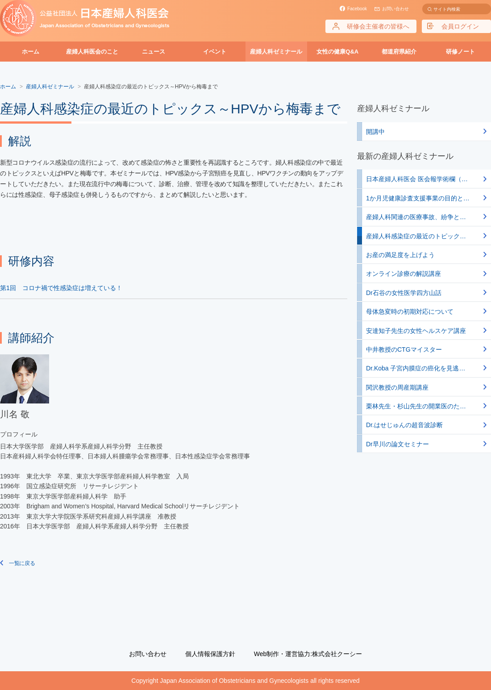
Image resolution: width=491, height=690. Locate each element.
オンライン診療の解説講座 (403, 273)
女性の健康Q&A (337, 51)
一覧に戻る (21, 563)
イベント (214, 51)
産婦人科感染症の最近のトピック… (416, 236)
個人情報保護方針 (210, 653)
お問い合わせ (395, 8)
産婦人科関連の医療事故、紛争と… (416, 216)
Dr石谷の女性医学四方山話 (403, 292)
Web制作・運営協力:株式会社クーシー (308, 653)
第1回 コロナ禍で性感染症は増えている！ (61, 287)
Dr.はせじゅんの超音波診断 (404, 424)
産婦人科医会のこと (92, 51)
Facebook (357, 8)
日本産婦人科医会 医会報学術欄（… (417, 179)
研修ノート (460, 51)
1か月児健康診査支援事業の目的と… (418, 198)
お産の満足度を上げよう (400, 254)
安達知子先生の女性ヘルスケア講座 (416, 330)
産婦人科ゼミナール (276, 51)
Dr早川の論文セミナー (397, 444)
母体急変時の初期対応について (410, 311)
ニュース (153, 51)
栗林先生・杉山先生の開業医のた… (416, 406)
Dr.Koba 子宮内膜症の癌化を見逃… (415, 368)
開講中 (375, 131)
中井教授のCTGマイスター (404, 349)
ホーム (30, 51)
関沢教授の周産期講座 (397, 387)
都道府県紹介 (399, 51)
